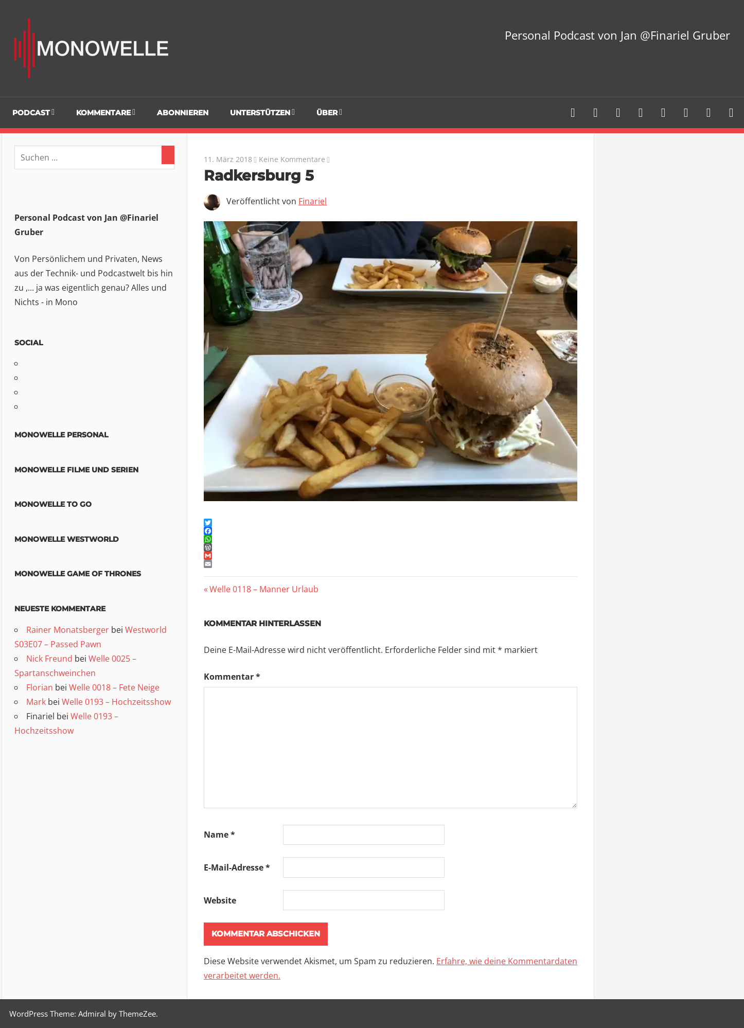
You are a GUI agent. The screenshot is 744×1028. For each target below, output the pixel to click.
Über (327, 112)
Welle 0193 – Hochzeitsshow (116, 701)
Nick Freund (49, 658)
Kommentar (232, 676)
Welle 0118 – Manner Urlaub (263, 589)
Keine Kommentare (292, 159)
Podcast (31, 112)
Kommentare (103, 112)
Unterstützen (260, 112)
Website (220, 900)
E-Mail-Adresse (237, 867)
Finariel (312, 201)
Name (219, 834)
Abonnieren (182, 112)
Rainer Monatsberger (67, 629)
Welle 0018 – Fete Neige (114, 687)
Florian (39, 687)
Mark (36, 701)
